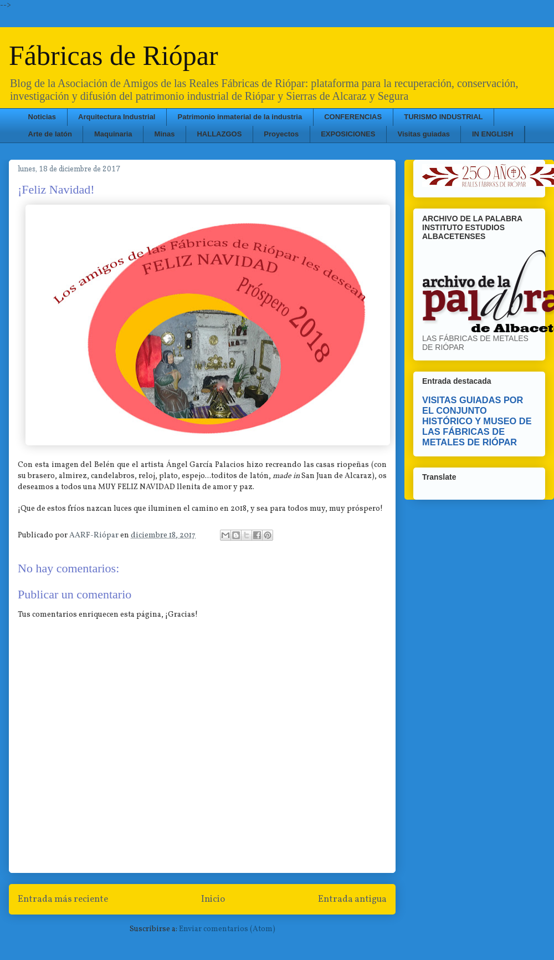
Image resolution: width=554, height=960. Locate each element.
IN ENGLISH (492, 134)
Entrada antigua (352, 899)
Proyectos (281, 134)
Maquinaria (113, 134)
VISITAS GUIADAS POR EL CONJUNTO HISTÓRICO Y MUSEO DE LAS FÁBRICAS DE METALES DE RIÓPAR (477, 421)
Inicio (213, 899)
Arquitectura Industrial (116, 117)
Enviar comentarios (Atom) (227, 929)
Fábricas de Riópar (113, 55)
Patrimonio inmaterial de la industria (240, 117)
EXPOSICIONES (348, 134)
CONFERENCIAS (353, 117)
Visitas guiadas (423, 134)
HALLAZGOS (219, 134)
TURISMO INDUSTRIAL (443, 117)
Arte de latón (50, 134)
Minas (165, 134)
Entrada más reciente (63, 899)
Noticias (42, 117)
